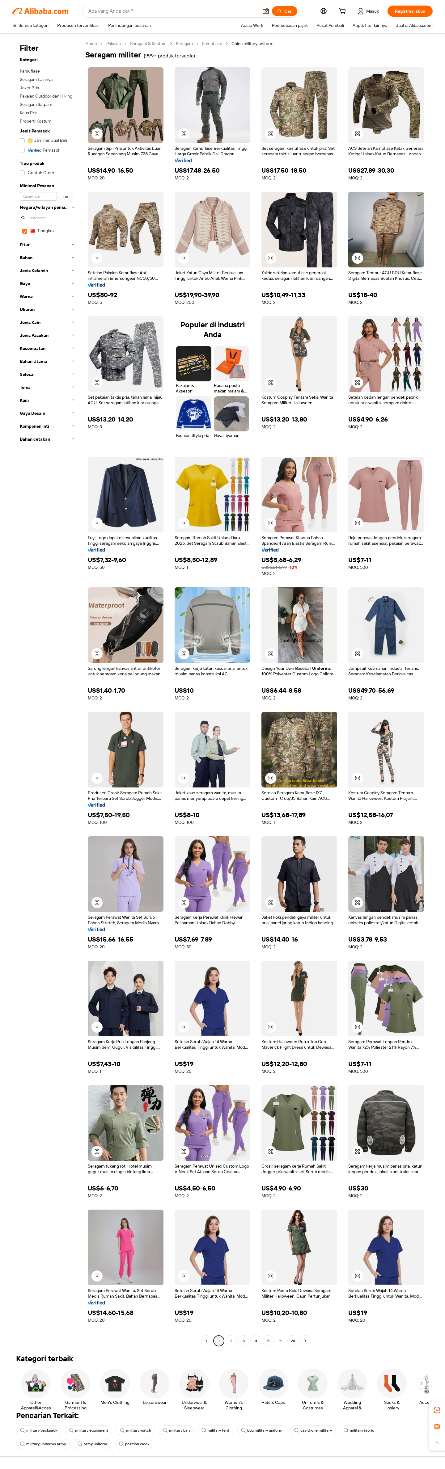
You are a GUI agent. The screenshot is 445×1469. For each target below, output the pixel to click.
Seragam (184, 43)
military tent (215, 1430)
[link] (437, 1410)
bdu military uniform (261, 1430)
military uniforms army (43, 1444)
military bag (176, 1430)
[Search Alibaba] (172, 11)
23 (293, 1341)
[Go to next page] (305, 1340)
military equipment (88, 1430)
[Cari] (284, 11)
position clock (134, 1444)
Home (91, 43)
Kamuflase (212, 43)
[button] (265, 11)
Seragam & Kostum (148, 43)
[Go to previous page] (206, 1340)
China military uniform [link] (252, 43)
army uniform (92, 1444)
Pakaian (113, 43)
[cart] (343, 12)
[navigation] (47, 693)
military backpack (38, 1430)
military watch (135, 1430)
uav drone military (313, 1430)
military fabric (359, 1430)
